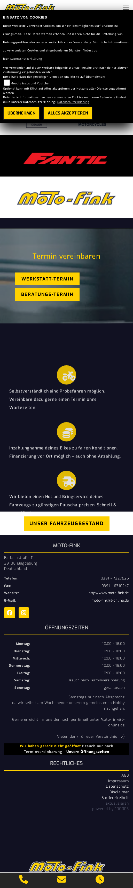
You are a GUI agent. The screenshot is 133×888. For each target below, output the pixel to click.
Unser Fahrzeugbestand (66, 523)
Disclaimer (119, 792)
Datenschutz (117, 786)
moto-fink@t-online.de (110, 600)
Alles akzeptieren (68, 113)
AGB (125, 775)
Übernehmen (21, 113)
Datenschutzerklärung (26, 59)
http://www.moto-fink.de (109, 593)
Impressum (118, 781)
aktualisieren (117, 803)
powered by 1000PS (110, 808)
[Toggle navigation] (126, 7)
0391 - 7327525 (115, 578)
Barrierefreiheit (115, 797)
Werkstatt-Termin (47, 279)
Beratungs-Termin (47, 294)
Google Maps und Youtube (30, 83)
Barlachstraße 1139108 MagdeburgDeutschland (20, 563)
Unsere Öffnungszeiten (87, 751)
